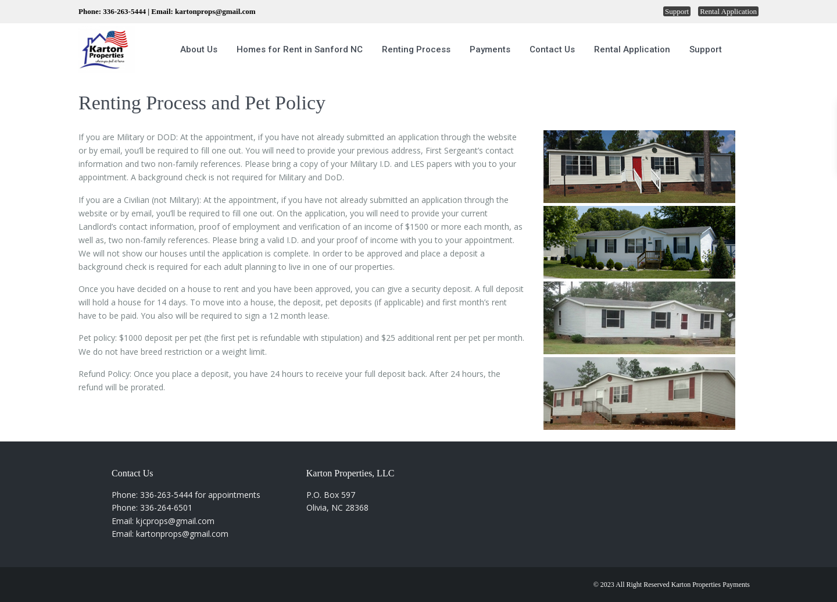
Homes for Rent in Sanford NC (300, 49)
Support (677, 11)
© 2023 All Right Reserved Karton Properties (657, 584)
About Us (198, 49)
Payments (490, 49)
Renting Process (416, 49)
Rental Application (728, 11)
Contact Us (552, 49)
